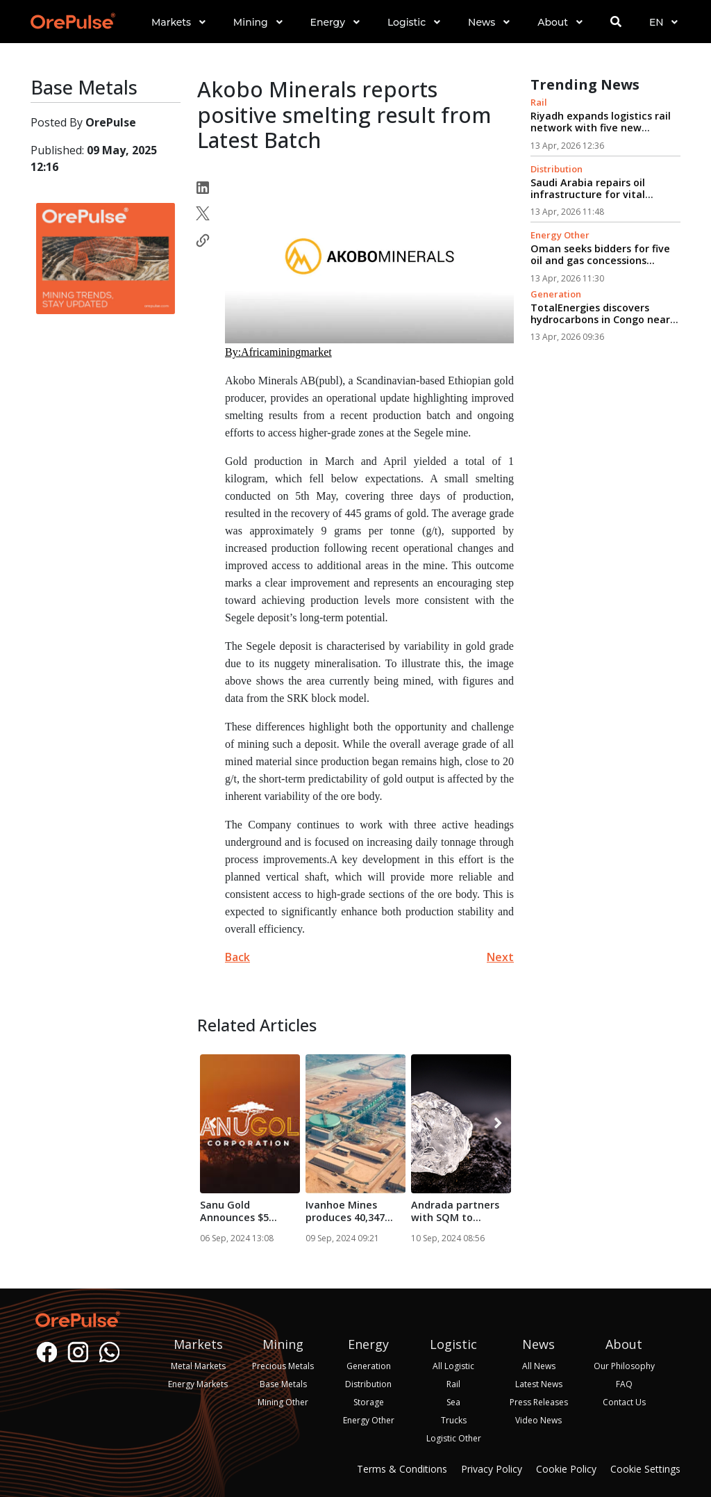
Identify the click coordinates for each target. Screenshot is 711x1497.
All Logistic (453, 1366)
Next (500, 957)
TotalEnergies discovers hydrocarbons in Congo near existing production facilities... (600, 325)
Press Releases (539, 1402)
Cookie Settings (645, 1468)
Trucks (454, 1420)
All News (538, 1366)
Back (237, 957)
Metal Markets (198, 1366)
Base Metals (283, 1384)
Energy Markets (198, 1384)
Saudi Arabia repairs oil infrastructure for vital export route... (587, 194)
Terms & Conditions (402, 1468)
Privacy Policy (491, 1468)
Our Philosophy (624, 1366)
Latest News (538, 1384)
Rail (538, 102)
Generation (555, 294)
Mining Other (283, 1402)
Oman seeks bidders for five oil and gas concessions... (600, 254)
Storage (368, 1402)
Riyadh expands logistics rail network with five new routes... (600, 128)
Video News (538, 1420)
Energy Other (559, 235)
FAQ (624, 1384)
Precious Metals (283, 1366)
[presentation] (213, 1124)
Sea (453, 1402)
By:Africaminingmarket (278, 352)
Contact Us (624, 1402)
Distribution (556, 169)
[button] (178, 34)
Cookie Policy (566, 1468)
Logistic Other (453, 1438)
